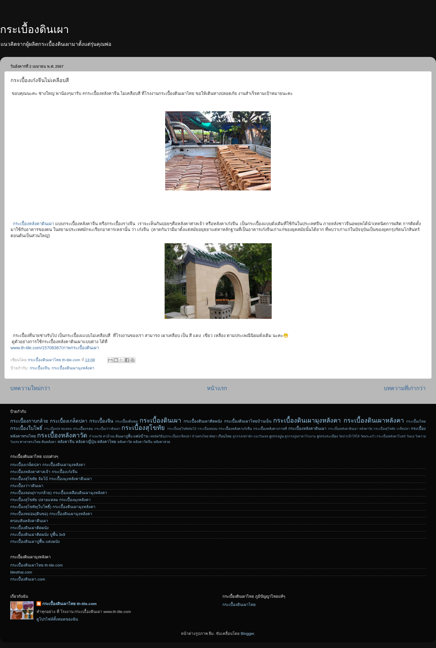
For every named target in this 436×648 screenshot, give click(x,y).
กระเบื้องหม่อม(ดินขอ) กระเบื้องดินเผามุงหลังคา (51, 514)
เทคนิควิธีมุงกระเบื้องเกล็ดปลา (170, 436)
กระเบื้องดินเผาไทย (239, 604)
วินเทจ (14, 442)
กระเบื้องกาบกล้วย (29, 420)
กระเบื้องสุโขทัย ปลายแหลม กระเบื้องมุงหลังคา (50, 500)
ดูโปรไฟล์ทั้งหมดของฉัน (57, 619)
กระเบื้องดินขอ (126, 421)
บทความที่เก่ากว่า (405, 388)
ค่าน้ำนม (109, 436)
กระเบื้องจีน (40, 368)
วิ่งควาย (420, 436)
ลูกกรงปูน (276, 436)
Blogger (247, 633)
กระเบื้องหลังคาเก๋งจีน (235, 429)
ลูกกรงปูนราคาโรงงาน (300, 436)
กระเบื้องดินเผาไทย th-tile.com (36, 565)
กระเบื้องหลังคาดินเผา (33, 223)
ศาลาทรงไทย (30, 442)
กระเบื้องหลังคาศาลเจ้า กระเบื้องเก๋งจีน (43, 472)
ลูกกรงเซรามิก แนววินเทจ (250, 436)
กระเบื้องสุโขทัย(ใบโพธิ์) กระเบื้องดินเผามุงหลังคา (52, 507)
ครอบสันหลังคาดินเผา (29, 521)
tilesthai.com (21, 572)
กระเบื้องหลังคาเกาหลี (270, 429)
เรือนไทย (224, 436)
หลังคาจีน (65, 441)
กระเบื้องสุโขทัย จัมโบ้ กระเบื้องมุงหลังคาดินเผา (51, 479)
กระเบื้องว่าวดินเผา (107, 428)
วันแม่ (410, 436)
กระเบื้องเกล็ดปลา (68, 420)
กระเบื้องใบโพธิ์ (26, 428)
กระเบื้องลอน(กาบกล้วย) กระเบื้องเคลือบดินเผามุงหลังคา (58, 493)
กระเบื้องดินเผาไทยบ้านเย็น (247, 421)
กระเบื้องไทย (416, 421)
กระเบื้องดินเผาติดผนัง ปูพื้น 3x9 (37, 534)
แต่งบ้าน (140, 436)
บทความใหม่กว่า (30, 388)
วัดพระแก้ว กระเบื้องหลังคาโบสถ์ (383, 436)
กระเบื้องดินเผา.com (27, 579)
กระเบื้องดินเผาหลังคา (373, 420)
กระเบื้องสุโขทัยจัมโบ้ (181, 428)
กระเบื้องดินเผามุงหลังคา (73, 368)
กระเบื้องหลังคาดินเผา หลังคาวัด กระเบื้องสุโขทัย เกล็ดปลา (369, 428)
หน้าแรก (217, 388)
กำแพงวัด (95, 436)
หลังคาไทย (106, 441)
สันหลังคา (48, 442)
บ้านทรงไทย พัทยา (204, 436)
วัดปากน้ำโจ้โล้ (349, 436)
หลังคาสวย (162, 442)
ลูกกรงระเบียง (327, 436)
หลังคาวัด (124, 442)
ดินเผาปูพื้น (124, 436)
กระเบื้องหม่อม (207, 428)
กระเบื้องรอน (83, 429)
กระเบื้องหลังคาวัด (62, 435)
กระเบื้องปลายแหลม (58, 428)
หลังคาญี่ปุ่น (86, 441)
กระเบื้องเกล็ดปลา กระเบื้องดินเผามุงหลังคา (47, 465)
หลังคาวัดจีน (142, 442)
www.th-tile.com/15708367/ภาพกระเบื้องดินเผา (55, 347)
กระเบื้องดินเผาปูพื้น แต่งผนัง (35, 541)
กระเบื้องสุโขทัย (143, 427)
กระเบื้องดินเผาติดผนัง (203, 421)
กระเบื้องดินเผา (34, 29)
